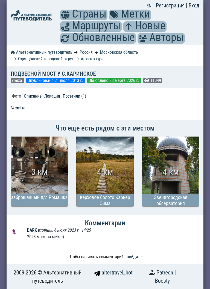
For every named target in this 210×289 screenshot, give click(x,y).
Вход (193, 5)
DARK (32, 230)
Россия (86, 52)
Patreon (165, 272)
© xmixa (18, 107)
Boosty (162, 280)
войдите (134, 256)
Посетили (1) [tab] (74, 96)
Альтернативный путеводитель (41, 52)
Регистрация (171, 5)
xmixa (17, 80)
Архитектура (92, 58)
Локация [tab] (52, 96)
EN (149, 5)
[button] (65, 15)
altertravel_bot (113, 272)
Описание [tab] (33, 96)
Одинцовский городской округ (46, 58)
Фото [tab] (16, 96)
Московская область (119, 52)
